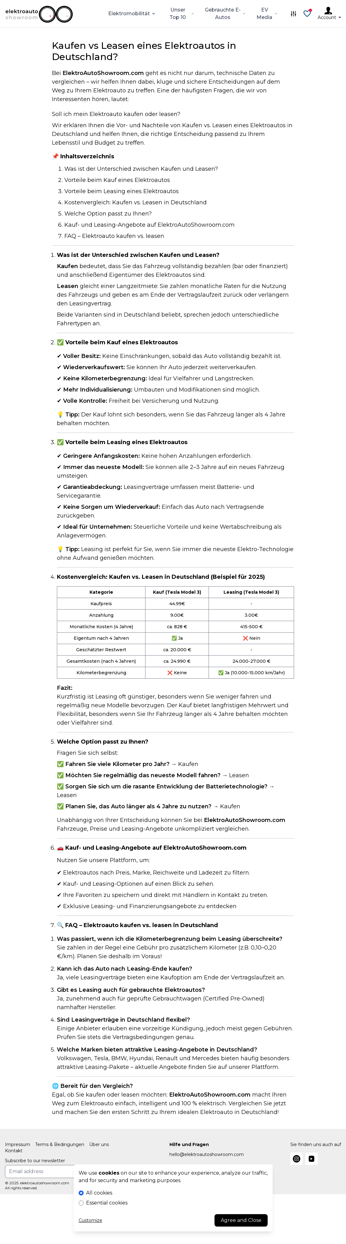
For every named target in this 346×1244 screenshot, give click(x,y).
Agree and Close (241, 1220)
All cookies (99, 1193)
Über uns (99, 1144)
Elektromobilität (132, 13)
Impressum (17, 1144)
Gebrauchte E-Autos (225, 13)
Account (329, 17)
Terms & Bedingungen (59, 1144)
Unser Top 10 (181, 13)
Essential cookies (106, 1203)
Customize (90, 1220)
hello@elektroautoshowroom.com (206, 1154)
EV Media (267, 13)
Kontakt (13, 1150)
